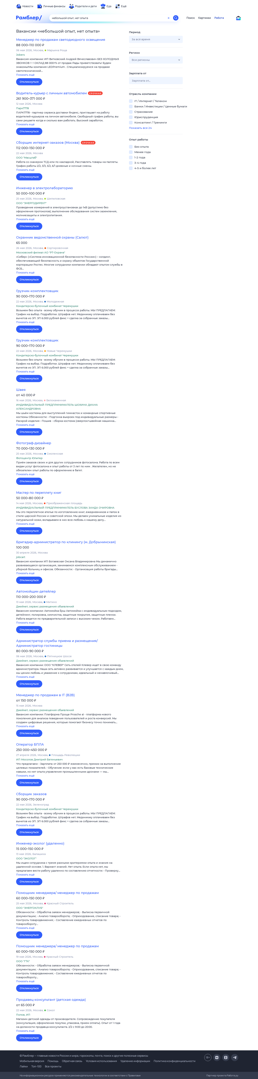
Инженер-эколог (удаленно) (40, 843)
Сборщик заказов (31, 794)
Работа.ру (232, 1075)
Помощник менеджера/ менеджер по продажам (57, 893)
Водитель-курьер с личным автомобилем (51, 93)
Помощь (53, 1061)
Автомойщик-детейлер (36, 591)
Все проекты (53, 1066)
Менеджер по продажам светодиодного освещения (60, 40)
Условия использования (101, 1061)
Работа (219, 18)
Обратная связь (72, 1061)
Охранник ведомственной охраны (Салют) (52, 237)
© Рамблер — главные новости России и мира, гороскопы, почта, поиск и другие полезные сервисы (84, 1056)
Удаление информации (135, 1061)
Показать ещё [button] (25, 74)
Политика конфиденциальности (174, 1061)
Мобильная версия (32, 1061)
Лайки (24, 1066)
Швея (21, 390)
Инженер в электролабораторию (44, 188)
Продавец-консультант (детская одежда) (51, 1000)
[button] (70, 67)
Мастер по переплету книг (38, 493)
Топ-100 (36, 1066)
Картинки (204, 18)
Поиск (191, 18)
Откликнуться (29, 81)
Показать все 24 (140, 128)
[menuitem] (24, 6)
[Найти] (175, 17)
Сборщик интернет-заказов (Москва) (48, 143)
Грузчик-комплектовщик (37, 291)
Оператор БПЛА (30, 744)
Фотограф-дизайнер (33, 443)
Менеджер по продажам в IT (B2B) (45, 695)
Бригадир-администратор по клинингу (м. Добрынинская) (66, 542)
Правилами (134, 1075)
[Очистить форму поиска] (168, 17)
